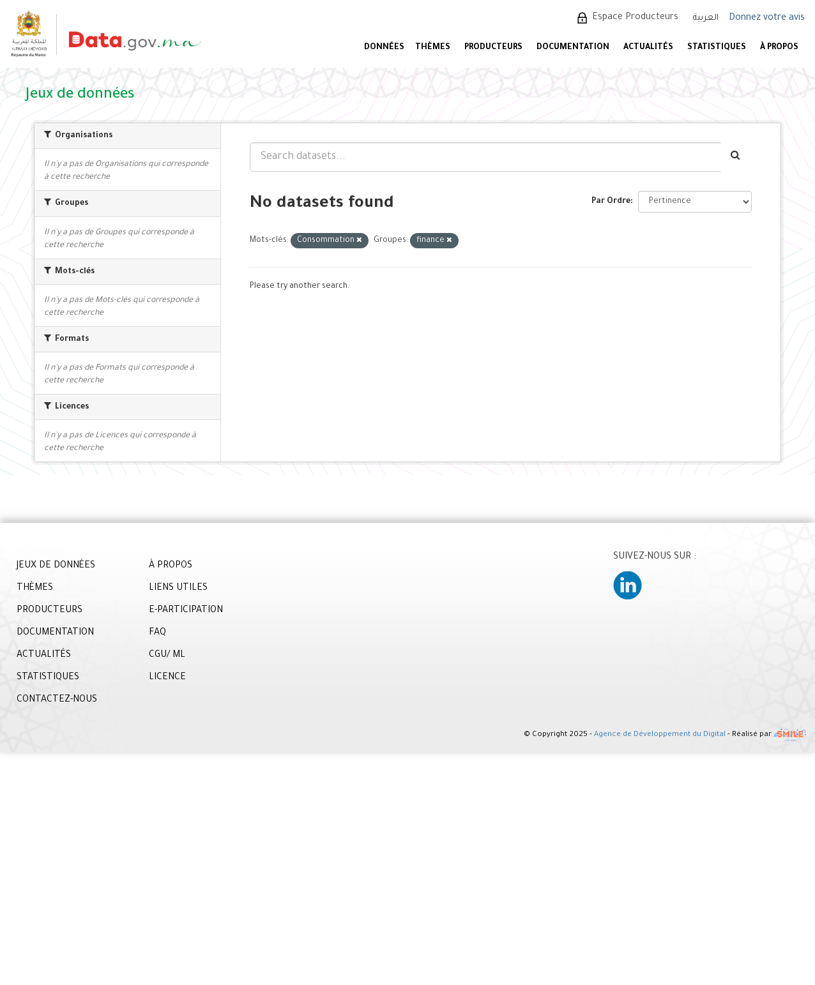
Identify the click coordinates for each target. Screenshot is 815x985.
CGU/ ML (167, 655)
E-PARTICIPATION (186, 611)
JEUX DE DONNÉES (56, 566)
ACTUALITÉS (648, 47)
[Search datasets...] (485, 157)
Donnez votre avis (767, 18)
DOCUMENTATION (573, 47)
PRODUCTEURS (493, 47)
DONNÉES (384, 47)
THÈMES (35, 588)
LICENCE (167, 678)
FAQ (157, 633)
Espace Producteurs (635, 18)
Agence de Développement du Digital (660, 736)
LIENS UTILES (178, 588)
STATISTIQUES (716, 47)
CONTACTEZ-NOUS (57, 700)
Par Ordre (610, 201)
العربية (706, 18)
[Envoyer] (736, 157)
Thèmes (432, 47)
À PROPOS (779, 47)
